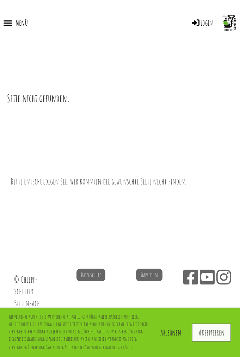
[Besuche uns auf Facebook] (190, 277)
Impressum (149, 274)
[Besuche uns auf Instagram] (223, 277)
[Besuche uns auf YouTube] (207, 277)
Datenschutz (91, 274)
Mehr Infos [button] (125, 347)
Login (202, 22)
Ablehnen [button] (170, 332)
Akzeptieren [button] (211, 332)
